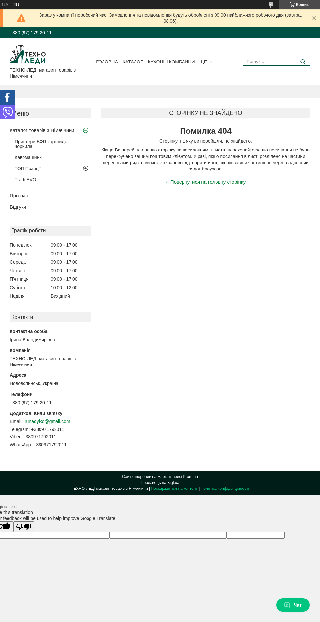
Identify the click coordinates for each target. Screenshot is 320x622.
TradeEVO (25, 179)
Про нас (19, 195)
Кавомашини (28, 157)
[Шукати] (303, 62)
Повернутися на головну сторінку (208, 182)
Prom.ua (190, 476)
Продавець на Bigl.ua (160, 482)
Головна (107, 61)
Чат (293, 605)
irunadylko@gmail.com (47, 421)
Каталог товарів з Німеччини (42, 130)
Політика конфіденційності (225, 488)
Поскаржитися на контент (174, 488)
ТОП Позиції (28, 168)
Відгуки (18, 207)
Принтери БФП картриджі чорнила (42, 144)
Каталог (133, 61)
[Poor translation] (23, 526)
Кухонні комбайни (171, 61)
